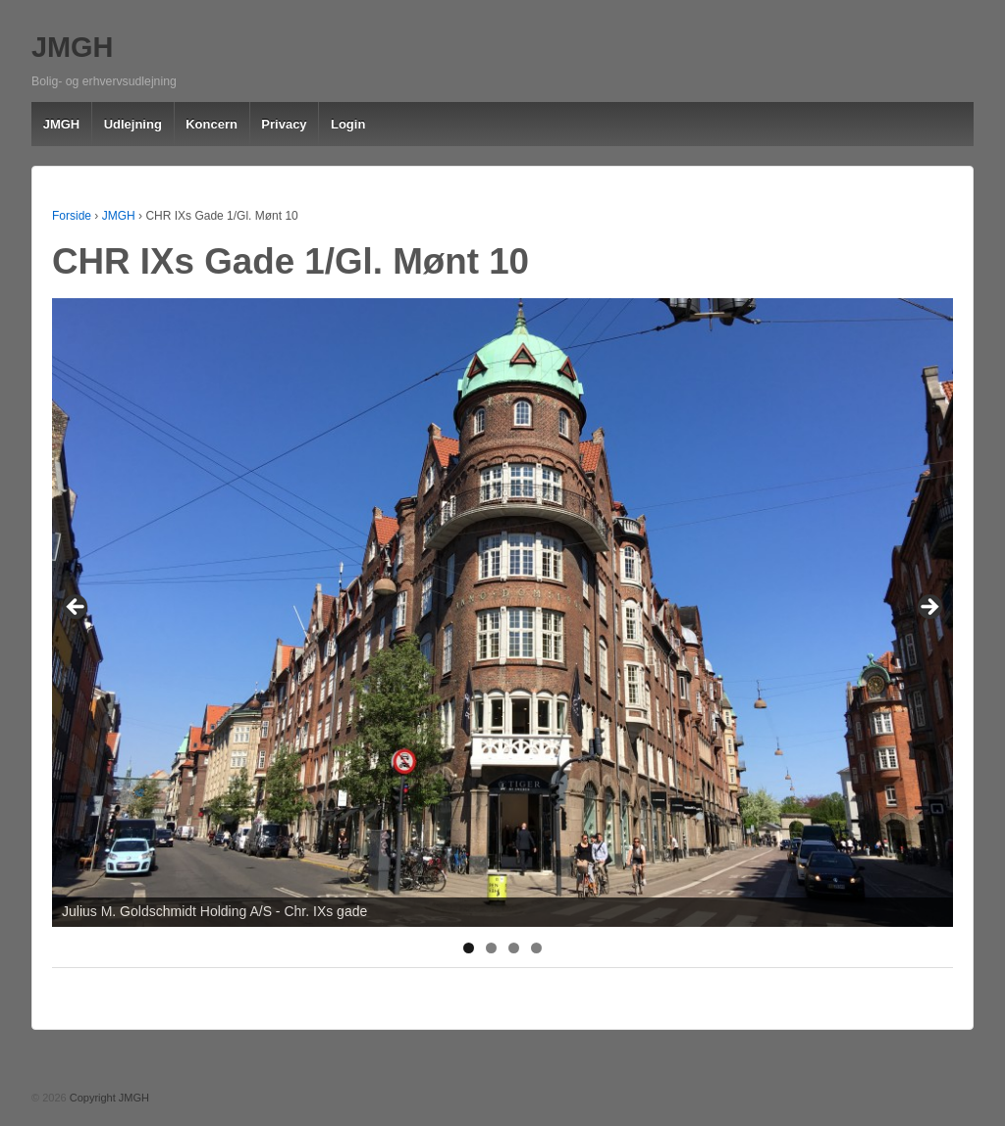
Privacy (283, 124)
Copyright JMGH (108, 1097)
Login (348, 124)
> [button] (928, 608)
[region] (502, 613)
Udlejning (133, 124)
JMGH (72, 47)
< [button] (76, 608)
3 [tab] (513, 948)
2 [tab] (491, 948)
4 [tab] (536, 948)
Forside (71, 216)
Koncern (211, 124)
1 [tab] (468, 948)
